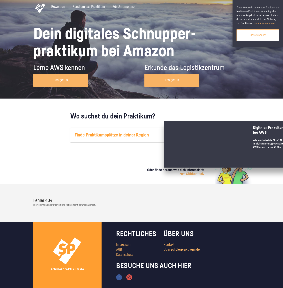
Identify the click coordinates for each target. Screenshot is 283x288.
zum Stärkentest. (192, 174)
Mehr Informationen (264, 23)
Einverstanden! (258, 35)
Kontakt (169, 245)
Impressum (123, 245)
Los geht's (61, 80)
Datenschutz (124, 255)
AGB (119, 249)
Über (182, 249)
